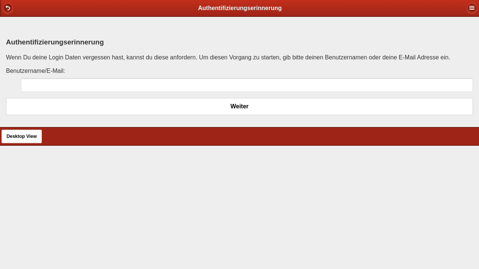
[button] (7, 7)
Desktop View (21, 136)
